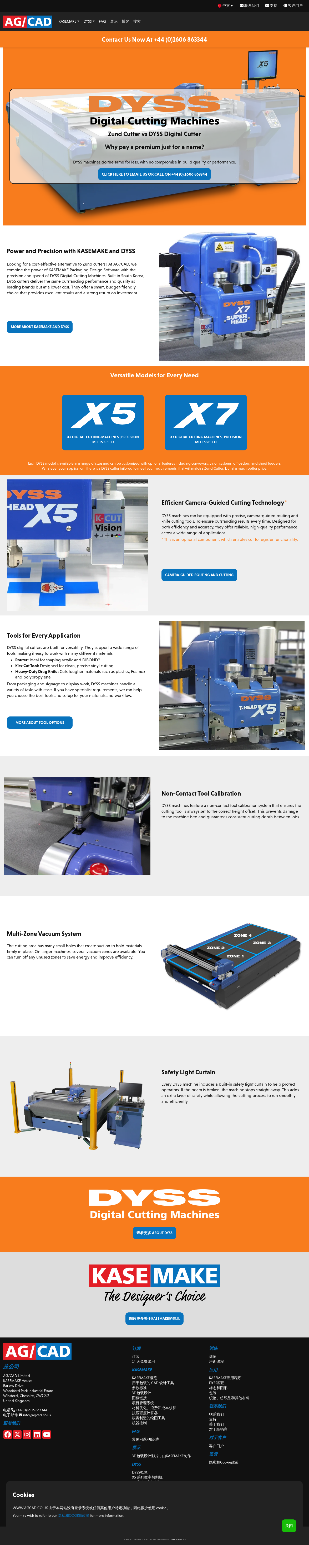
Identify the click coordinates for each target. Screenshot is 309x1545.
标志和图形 (218, 1388)
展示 (114, 21)
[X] (17, 1435)
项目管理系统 (143, 1403)
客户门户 (293, 5)
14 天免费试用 (143, 1361)
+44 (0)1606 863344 (29, 1410)
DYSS (88, 21)
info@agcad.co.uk (35, 1415)
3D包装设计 (141, 1393)
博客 (125, 21)
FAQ (102, 21)
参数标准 (139, 1388)
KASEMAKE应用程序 (225, 1378)
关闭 (289, 1526)
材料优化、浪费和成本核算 (154, 1408)
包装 (212, 1393)
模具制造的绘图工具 (148, 1418)
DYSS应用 (217, 1383)
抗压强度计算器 (145, 1413)
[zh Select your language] (226, 5)
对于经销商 (218, 1429)
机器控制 (139, 1423)
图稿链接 (139, 1398)
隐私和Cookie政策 (224, 1462)
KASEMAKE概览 (144, 1378)
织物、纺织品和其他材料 (229, 1398)
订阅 (135, 1356)
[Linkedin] (36, 1435)
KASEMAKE (67, 21)
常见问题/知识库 (145, 1439)
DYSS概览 (140, 1472)
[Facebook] (7, 1435)
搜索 (137, 21)
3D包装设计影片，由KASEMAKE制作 (161, 1456)
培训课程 (216, 1361)
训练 (212, 1356)
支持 (271, 5)
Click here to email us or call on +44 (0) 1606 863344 (154, 174)
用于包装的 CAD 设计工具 (153, 1383)
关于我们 (216, 1424)
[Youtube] (46, 1435)
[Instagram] (27, 1435)
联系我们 (249, 5)
